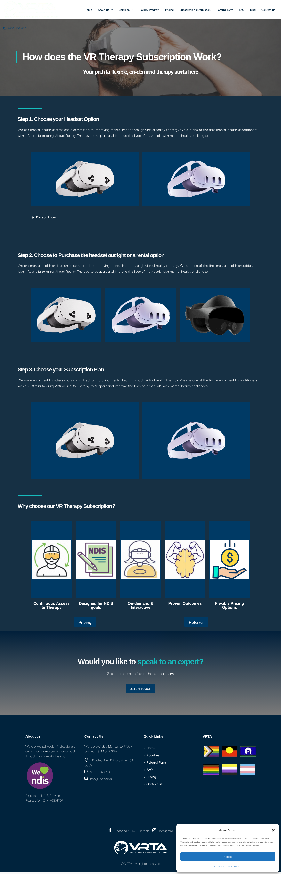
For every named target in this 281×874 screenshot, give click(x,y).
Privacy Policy (233, 866)
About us (103, 9)
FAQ (241, 9)
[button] (273, 830)
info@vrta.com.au (102, 780)
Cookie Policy (220, 866)
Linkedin (141, 832)
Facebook (119, 832)
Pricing (169, 9)
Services (124, 9)
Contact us (268, 9)
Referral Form (224, 9)
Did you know (46, 217)
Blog (253, 9)
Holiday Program (149, 9)
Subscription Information (195, 9)
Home (88, 9)
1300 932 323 (15, 28)
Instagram (162, 832)
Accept (228, 856)
